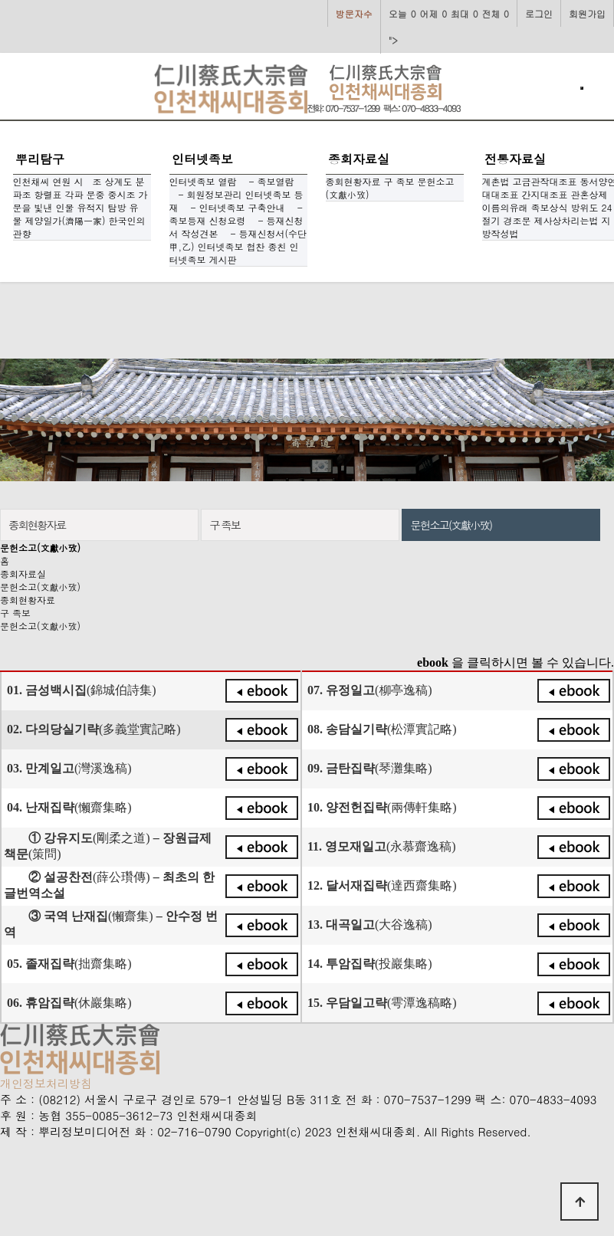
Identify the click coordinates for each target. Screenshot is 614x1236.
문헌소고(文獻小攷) (40, 586)
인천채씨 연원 (42, 181)
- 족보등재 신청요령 (236, 214)
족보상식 (549, 207)
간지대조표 (545, 194)
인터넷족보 (202, 159)
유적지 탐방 (101, 207)
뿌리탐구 (39, 159)
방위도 (585, 207)
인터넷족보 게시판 (234, 253)
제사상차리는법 (566, 220)
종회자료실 (358, 159)
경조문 (517, 220)
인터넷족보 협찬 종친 (242, 246)
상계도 (119, 181)
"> (449, 23)
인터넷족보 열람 (203, 181)
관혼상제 (589, 194)
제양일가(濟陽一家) (65, 220)
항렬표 (48, 194)
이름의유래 (505, 207)
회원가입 (587, 13)
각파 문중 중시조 (100, 194)
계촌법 (496, 181)
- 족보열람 (267, 181)
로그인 (539, 13)
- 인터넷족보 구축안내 (233, 207)
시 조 (88, 181)
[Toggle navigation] (581, 88)
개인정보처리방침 (46, 1083)
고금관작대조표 (545, 181)
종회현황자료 (353, 181)
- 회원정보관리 (205, 194)
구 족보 (399, 181)
